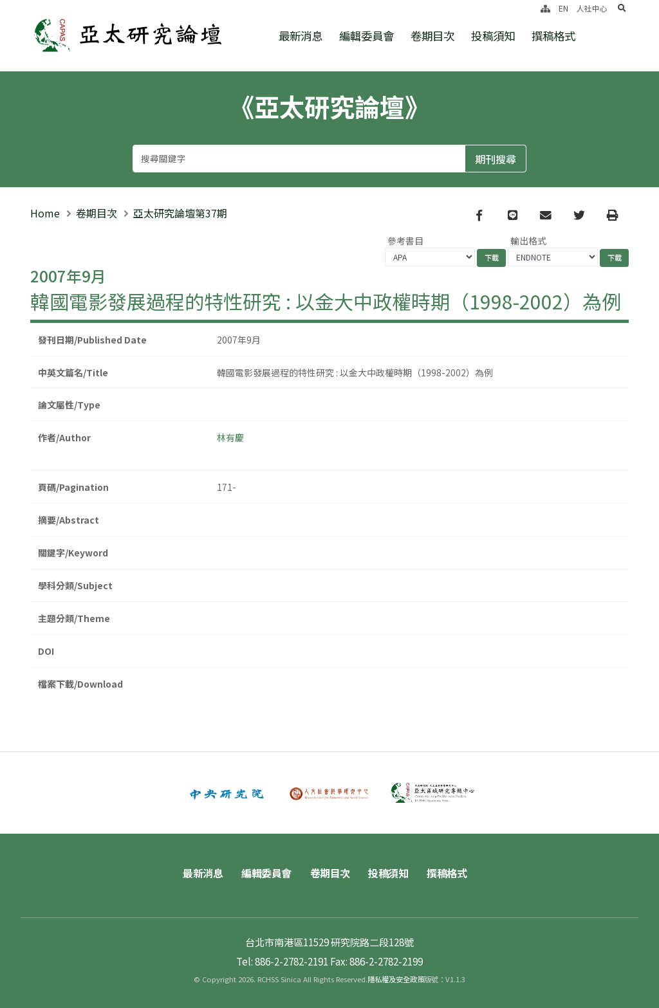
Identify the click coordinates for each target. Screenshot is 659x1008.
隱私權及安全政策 (395, 979)
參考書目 (405, 240)
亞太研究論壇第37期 (180, 213)
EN (563, 8)
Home (45, 213)
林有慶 (230, 437)
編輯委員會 (366, 36)
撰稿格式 (553, 36)
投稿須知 (493, 36)
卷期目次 (432, 36)
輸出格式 (528, 240)
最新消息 (300, 36)
